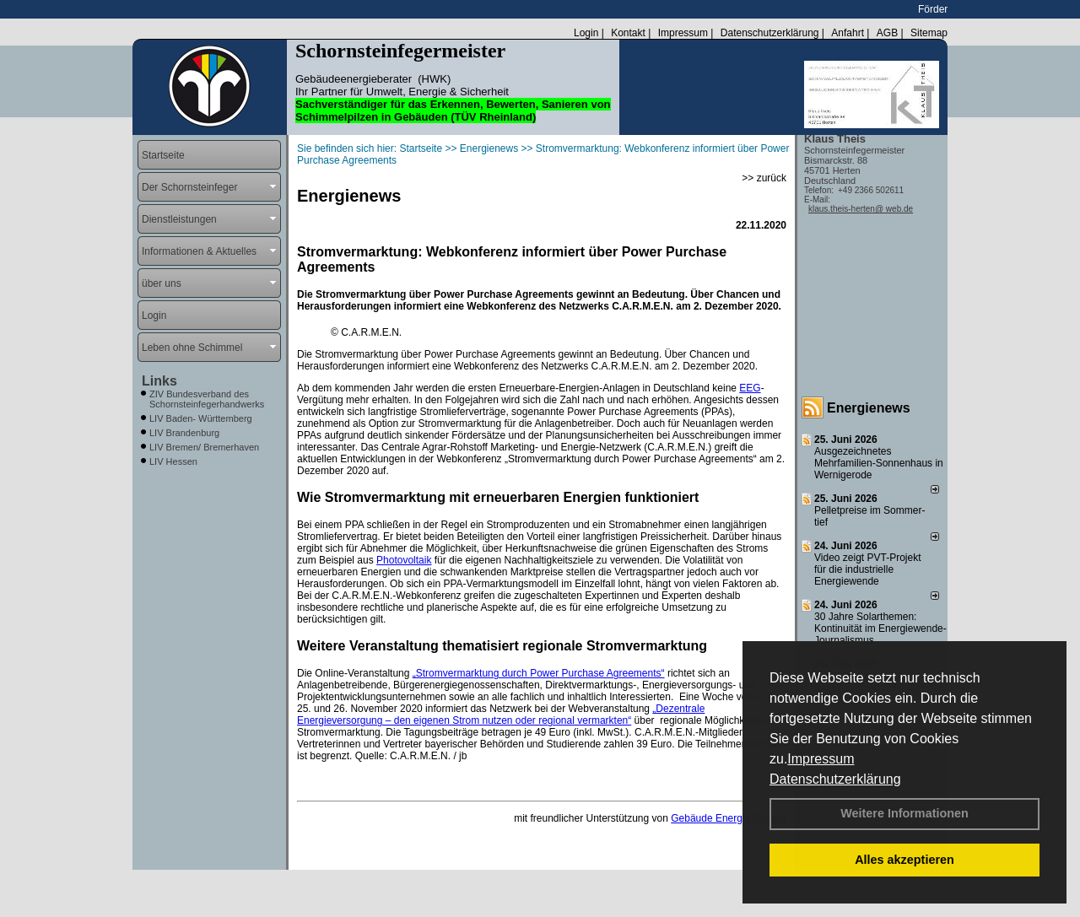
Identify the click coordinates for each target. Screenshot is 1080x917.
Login (586, 33)
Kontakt (628, 33)
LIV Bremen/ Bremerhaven (204, 447)
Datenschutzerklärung (835, 779)
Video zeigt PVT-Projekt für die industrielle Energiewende (867, 569)
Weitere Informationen (904, 813)
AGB (887, 33)
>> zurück (764, 178)
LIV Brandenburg (184, 433)
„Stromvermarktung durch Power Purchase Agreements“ (539, 673)
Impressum (820, 759)
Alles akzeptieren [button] (904, 859)
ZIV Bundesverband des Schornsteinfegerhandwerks (206, 399)
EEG (749, 388)
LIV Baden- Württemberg (200, 418)
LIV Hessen (173, 461)
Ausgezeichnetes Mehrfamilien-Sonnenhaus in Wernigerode (878, 463)
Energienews (868, 408)
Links (159, 381)
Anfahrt (847, 33)
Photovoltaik (403, 560)
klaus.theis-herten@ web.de (860, 208)
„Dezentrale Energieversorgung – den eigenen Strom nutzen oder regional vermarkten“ (501, 714)
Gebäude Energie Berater (728, 818)
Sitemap (929, 33)
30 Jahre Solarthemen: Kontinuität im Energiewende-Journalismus (880, 628)
